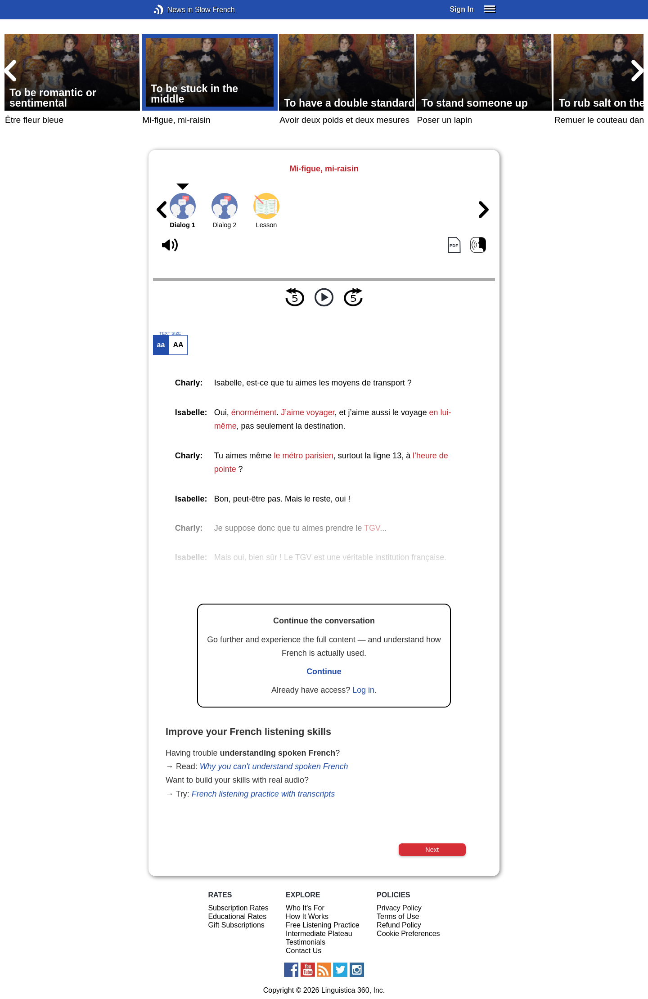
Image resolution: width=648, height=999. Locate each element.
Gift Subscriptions (236, 925)
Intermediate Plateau (319, 933)
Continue (324, 671)
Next (432, 849)
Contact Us (303, 950)
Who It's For (305, 908)
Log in (363, 689)
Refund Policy (399, 925)
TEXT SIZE (170, 333)
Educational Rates (237, 916)
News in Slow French (172, 9)
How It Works (307, 916)
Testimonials (305, 942)
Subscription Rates (238, 908)
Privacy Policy (399, 908)
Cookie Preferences (408, 933)
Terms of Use (398, 916)
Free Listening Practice (323, 925)
